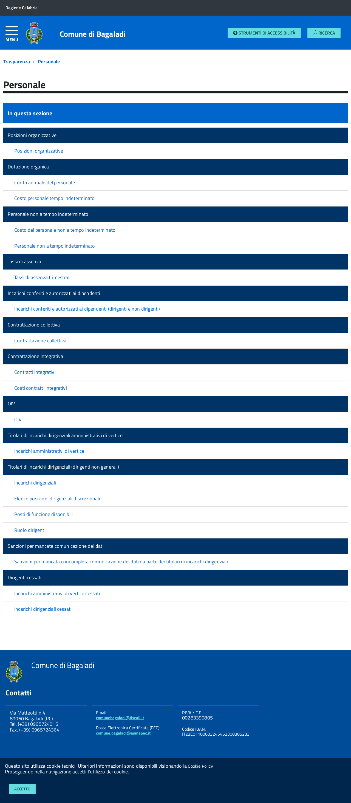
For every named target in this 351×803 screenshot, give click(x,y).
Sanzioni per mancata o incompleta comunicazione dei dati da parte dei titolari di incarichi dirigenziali (121, 561)
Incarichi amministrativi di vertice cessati (57, 593)
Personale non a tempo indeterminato (48, 214)
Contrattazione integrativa (35, 356)
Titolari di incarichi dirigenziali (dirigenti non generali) (63, 467)
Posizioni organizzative (32, 135)
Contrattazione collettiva (34, 324)
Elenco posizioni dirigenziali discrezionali (57, 498)
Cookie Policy (200, 766)
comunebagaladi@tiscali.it (120, 718)
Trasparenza (16, 61)
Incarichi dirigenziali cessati (43, 609)
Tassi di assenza (24, 261)
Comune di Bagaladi (93, 34)
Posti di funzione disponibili (43, 514)
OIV (11, 403)
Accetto (22, 789)
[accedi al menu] (15, 36)
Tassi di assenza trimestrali (42, 277)
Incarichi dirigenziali (35, 482)
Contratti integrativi (35, 372)
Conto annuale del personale (44, 182)
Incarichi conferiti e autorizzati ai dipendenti (54, 293)
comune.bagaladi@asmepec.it (123, 733)
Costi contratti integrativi (40, 388)
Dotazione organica (28, 166)
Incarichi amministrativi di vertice (49, 451)
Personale (49, 61)
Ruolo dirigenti (30, 530)
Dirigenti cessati (24, 577)
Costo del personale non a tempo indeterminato (64, 230)
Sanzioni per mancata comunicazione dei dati (56, 546)
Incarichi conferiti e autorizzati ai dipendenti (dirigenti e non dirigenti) (87, 308)
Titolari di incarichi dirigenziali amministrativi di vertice (65, 435)
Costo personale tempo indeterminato (54, 198)
